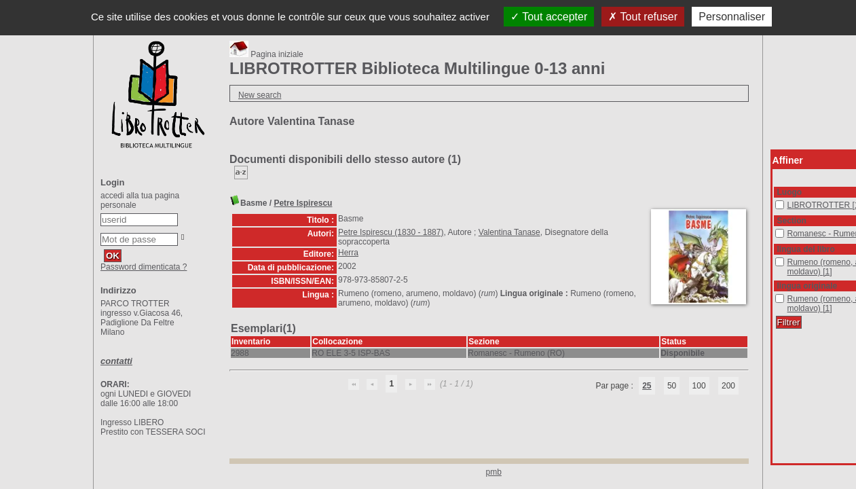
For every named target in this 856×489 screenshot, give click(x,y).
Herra (348, 252)
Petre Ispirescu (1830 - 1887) (390, 232)
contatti (116, 361)
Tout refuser (642, 16)
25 (646, 386)
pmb (494, 472)
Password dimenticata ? (143, 267)
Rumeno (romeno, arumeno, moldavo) (775, 257)
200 (728, 386)
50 (671, 386)
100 (699, 386)
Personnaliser (732, 16)
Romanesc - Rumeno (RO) (775, 229)
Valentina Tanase (509, 232)
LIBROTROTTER (775, 200)
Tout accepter (548, 16)
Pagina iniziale (266, 54)
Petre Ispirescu (303, 203)
